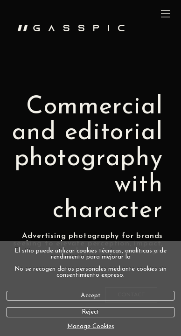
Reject (90, 312)
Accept (91, 296)
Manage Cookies (90, 326)
